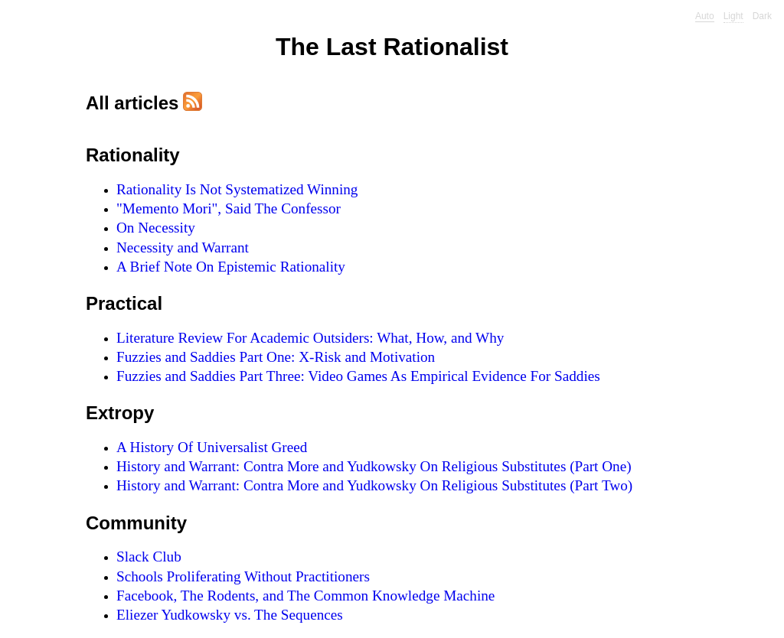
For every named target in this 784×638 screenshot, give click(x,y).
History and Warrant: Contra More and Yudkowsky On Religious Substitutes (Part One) (374, 466)
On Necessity (155, 228)
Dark (762, 16)
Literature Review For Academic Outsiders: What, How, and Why (310, 338)
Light (733, 16)
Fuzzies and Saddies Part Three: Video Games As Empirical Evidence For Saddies (358, 376)
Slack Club (148, 556)
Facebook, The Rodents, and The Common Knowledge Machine (305, 596)
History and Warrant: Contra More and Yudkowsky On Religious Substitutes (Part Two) (374, 485)
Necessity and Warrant (182, 247)
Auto (704, 16)
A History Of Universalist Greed (211, 447)
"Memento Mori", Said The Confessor (228, 208)
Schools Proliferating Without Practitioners (243, 576)
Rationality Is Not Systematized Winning (237, 189)
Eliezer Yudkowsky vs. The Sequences (229, 615)
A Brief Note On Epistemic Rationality (230, 267)
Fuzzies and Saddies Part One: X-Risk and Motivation (275, 357)
